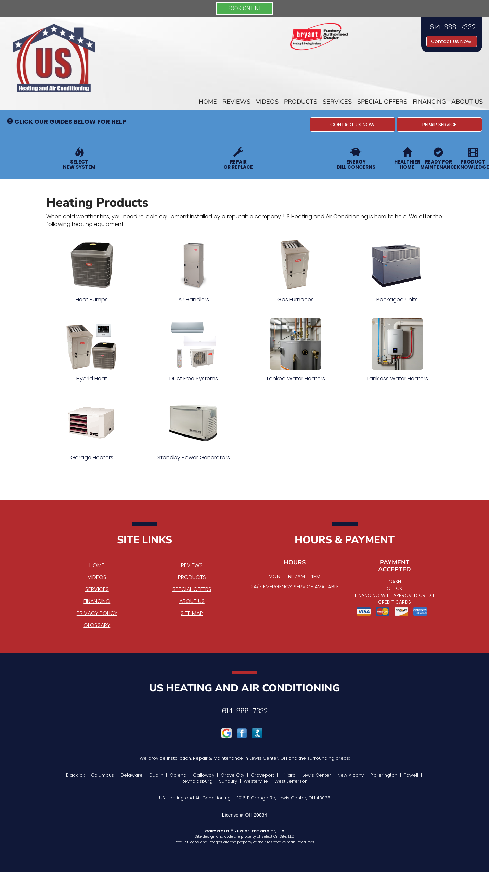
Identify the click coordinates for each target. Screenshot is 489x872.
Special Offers (382, 101)
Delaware (131, 775)
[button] (352, 124)
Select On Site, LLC (264, 831)
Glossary (96, 625)
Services (337, 101)
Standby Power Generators (194, 429)
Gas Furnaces (296, 271)
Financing (429, 101)
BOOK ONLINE (244, 8)
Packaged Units (397, 271)
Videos (267, 101)
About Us (467, 101)
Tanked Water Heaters (296, 350)
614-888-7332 (245, 711)
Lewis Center (316, 775)
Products (300, 101)
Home (207, 101)
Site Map (192, 613)
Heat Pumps (92, 271)
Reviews (236, 101)
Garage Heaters (92, 429)
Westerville (256, 781)
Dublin (156, 775)
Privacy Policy (97, 613)
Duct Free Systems (194, 350)
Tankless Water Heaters (397, 350)
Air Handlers (194, 271)
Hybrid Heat (92, 350)
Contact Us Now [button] (452, 41)
